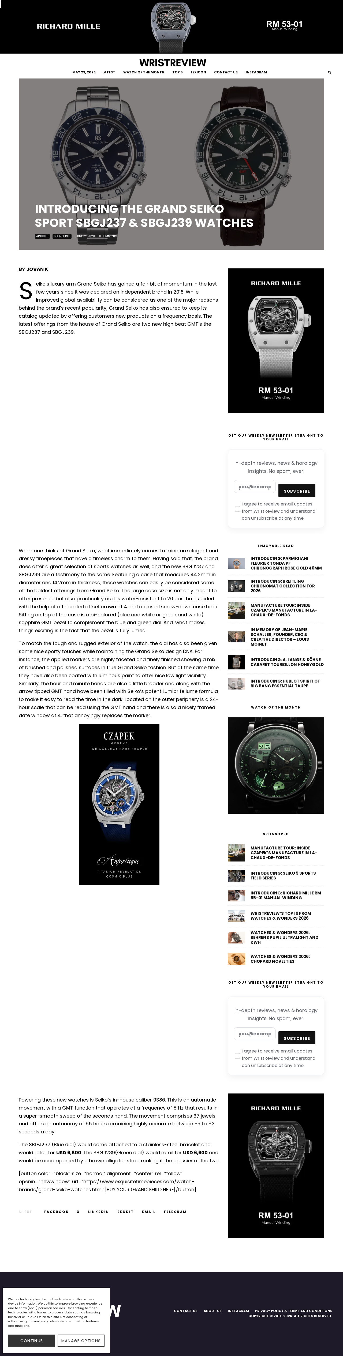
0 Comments (108, 236)
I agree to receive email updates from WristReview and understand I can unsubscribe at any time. (276, 511)
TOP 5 (177, 72)
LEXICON (198, 72)
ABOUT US (213, 1311)
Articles (42, 236)
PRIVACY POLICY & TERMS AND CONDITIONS (293, 1311)
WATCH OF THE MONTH (143, 72)
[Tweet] (78, 1211)
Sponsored (62, 236)
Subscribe (297, 491)
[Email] (148, 1211)
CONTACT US (226, 72)
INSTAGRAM (256, 72)
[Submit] (125, 1211)
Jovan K (37, 269)
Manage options (81, 1340)
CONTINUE (31, 1340)
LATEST (108, 72)
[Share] (56, 1211)
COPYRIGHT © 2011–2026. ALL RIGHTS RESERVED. (290, 1316)
